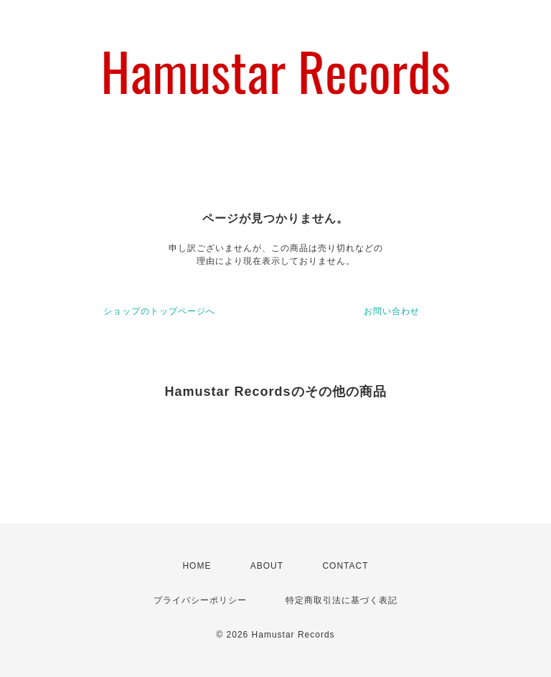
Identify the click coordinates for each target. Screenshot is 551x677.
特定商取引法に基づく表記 (341, 600)
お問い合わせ (392, 311)
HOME (196, 566)
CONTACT (345, 566)
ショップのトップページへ (159, 311)
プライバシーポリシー (200, 600)
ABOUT (266, 566)
